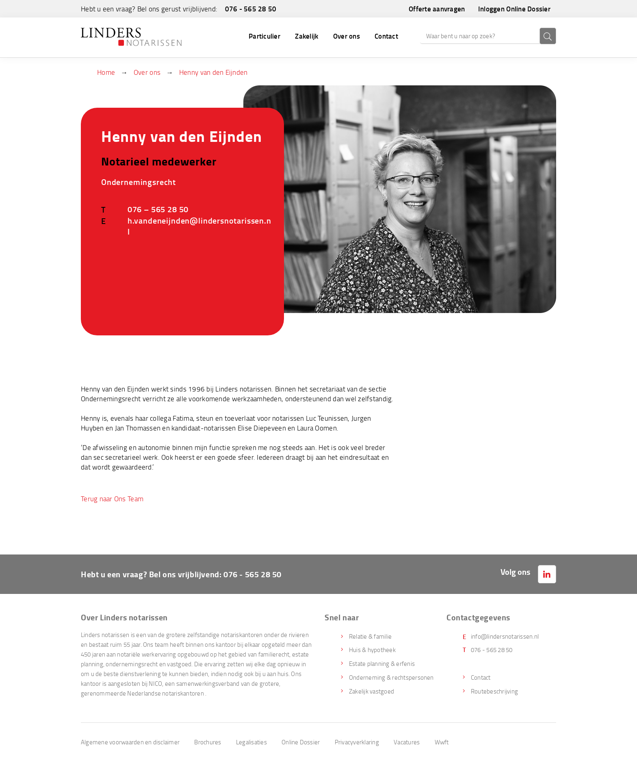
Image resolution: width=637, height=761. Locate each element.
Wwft (442, 742)
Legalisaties (251, 742)
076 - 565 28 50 (251, 8)
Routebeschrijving (494, 691)
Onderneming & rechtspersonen (391, 677)
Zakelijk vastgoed (371, 691)
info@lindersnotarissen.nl (505, 636)
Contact (386, 36)
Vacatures (407, 742)
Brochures (207, 742)
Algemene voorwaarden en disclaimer (130, 742)
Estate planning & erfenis (382, 663)
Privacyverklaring (357, 742)
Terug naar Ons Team (112, 498)
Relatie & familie (370, 636)
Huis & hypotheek (372, 650)
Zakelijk (306, 36)
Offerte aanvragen (437, 8)
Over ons (346, 36)
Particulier (264, 36)
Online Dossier (301, 742)
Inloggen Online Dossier (514, 8)
